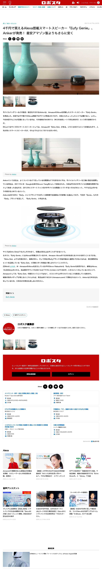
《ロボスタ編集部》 (92, 307)
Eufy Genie (10, 297)
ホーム (4, 7)
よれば (12, 266)
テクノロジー (74, 7)
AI (66, 7)
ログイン (71, 374)
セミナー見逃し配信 (39, 7)
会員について (51, 7)
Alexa (8, 315)
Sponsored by (86, 441)
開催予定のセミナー (24, 7)
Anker (14, 174)
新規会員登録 (31, 374)
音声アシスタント (20, 315)
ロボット (60, 7)
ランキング (12, 7)
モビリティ (83, 7)
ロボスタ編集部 (28, 324)
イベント (92, 7)
